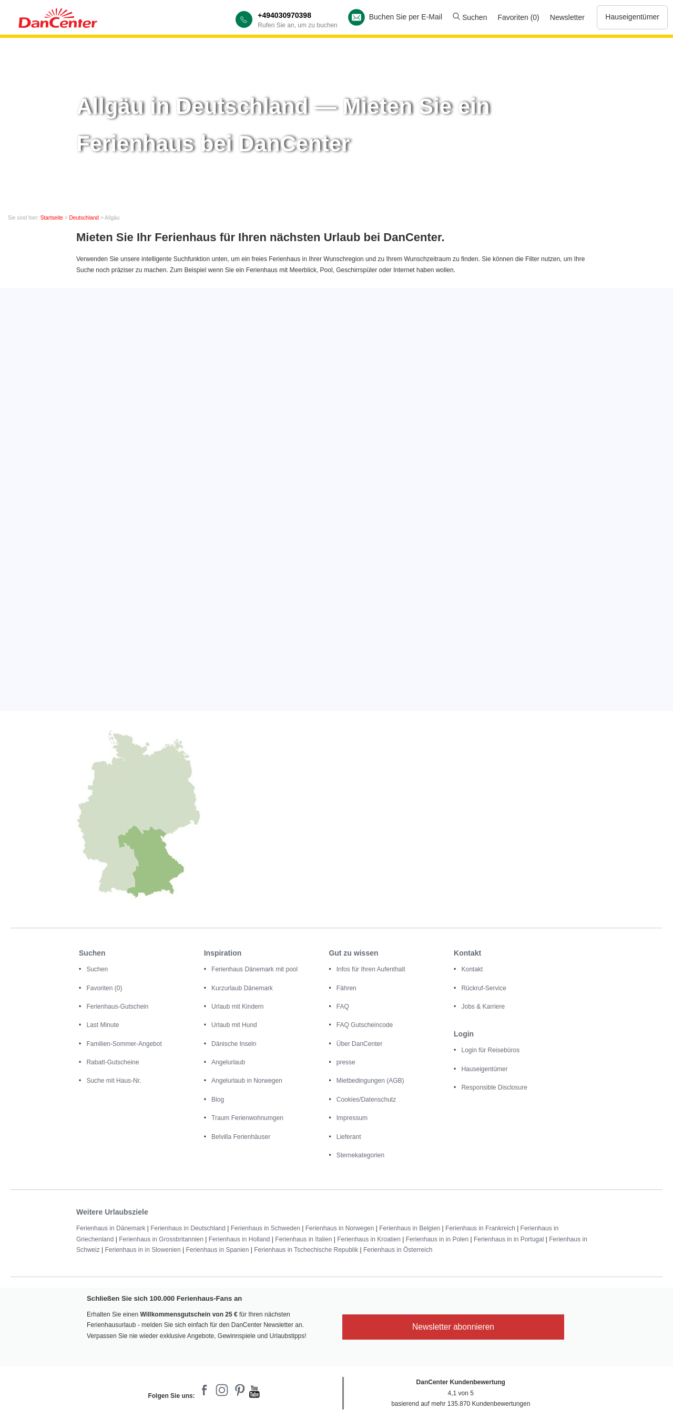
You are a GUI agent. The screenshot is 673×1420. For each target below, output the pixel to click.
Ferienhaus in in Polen (437, 1239)
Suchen (470, 17)
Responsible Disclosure (494, 1087)
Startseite (51, 218)
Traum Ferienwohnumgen (247, 1118)
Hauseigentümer (632, 17)
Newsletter (567, 17)
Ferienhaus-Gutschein (117, 1006)
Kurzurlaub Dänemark (242, 988)
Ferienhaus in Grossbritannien (161, 1239)
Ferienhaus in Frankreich (480, 1228)
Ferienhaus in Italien (303, 1239)
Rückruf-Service (483, 988)
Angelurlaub (228, 1062)
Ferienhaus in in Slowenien (142, 1249)
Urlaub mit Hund (234, 1025)
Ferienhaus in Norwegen (339, 1228)
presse (345, 1062)
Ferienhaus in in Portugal (509, 1239)
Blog (217, 1099)
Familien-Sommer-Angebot (123, 1044)
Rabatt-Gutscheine (112, 1062)
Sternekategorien (360, 1155)
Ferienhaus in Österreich (397, 1249)
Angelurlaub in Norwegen (246, 1080)
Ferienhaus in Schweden (265, 1228)
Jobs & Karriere (483, 1006)
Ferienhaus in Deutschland (188, 1228)
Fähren (346, 988)
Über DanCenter (359, 1044)
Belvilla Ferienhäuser (240, 1137)
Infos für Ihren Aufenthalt (370, 969)
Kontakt (472, 969)
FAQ (342, 1006)
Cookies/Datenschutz (366, 1099)
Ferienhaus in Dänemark (110, 1228)
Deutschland (84, 218)
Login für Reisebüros (490, 1050)
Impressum (352, 1118)
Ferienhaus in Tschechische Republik (306, 1249)
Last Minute (102, 1025)
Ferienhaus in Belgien (409, 1228)
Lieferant (348, 1137)
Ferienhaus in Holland (239, 1239)
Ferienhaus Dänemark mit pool (254, 969)
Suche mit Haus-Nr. (113, 1080)
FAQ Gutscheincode (364, 1025)
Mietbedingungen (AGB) (370, 1080)
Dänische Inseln (233, 1044)
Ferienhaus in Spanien (217, 1249)
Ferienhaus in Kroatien (369, 1239)
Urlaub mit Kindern (237, 1006)
